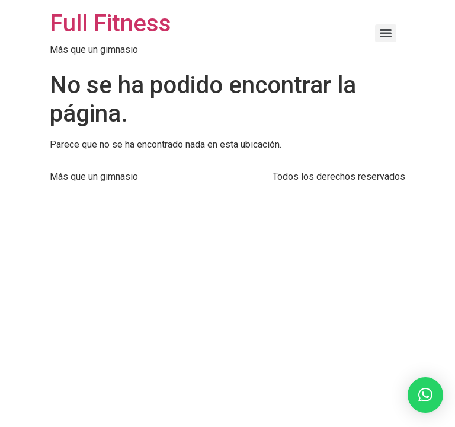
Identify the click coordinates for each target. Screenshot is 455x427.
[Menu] (385, 33)
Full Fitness (110, 23)
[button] (425, 395)
